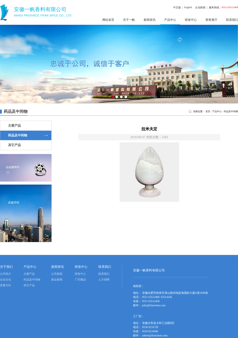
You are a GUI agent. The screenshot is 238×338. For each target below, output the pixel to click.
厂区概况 (80, 279)
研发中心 (191, 19)
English (188, 7)
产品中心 (170, 19)
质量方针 (5, 285)
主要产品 (29, 273)
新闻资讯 (149, 19)
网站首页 (108, 19)
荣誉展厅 (211, 19)
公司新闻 (56, 273)
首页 (207, 111)
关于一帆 (129, 19)
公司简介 (5, 273)
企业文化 (5, 279)
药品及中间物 (231, 111)
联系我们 (103, 273)
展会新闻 (56, 279)
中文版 (177, 7)
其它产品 (29, 285)
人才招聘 (103, 279)
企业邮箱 (200, 7)
